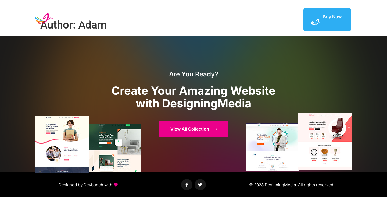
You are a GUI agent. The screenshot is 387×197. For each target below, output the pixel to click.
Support (289, 19)
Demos (221, 19)
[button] (88, 184)
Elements (243, 19)
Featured (267, 19)
